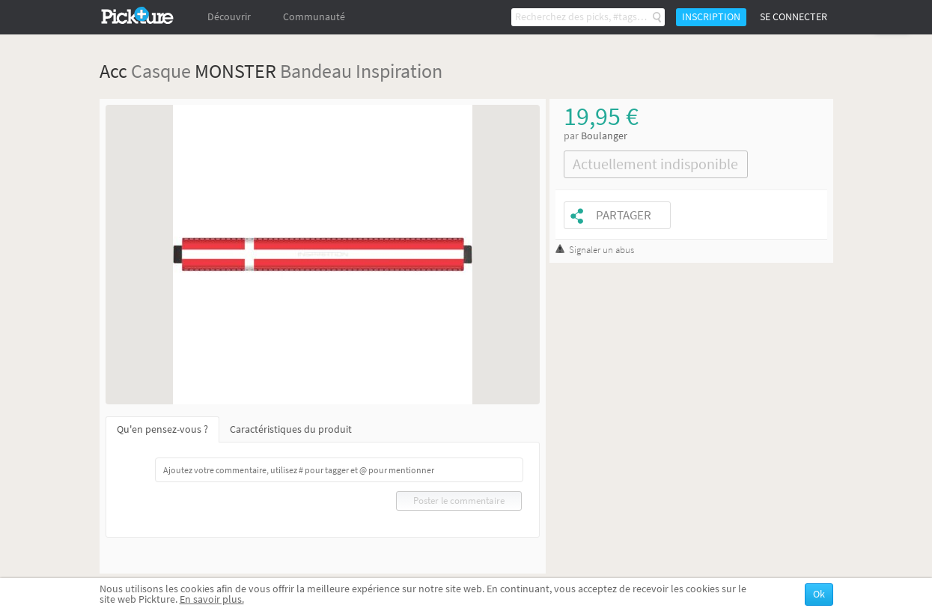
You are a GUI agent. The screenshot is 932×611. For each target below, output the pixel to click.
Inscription (711, 17)
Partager (623, 215)
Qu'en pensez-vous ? (162, 429)
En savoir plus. (212, 599)
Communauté (314, 17)
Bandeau (316, 71)
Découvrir (229, 17)
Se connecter (793, 17)
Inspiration (399, 71)
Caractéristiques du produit (291, 429)
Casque (161, 71)
